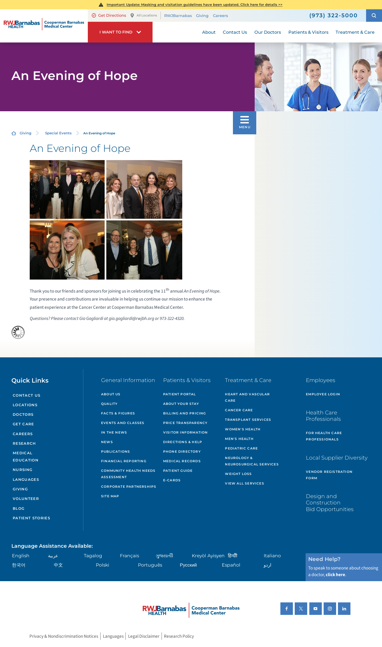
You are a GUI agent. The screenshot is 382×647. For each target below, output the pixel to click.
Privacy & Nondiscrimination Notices (63, 636)
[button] (374, 15)
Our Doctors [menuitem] (267, 32)
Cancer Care (239, 410)
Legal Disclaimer (143, 636)
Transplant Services (248, 420)
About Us (111, 394)
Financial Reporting (123, 461)
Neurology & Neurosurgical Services (252, 461)
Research (24, 443)
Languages (26, 479)
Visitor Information (185, 432)
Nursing (22, 470)
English (20, 555)
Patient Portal (179, 394)
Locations (25, 405)
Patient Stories (31, 518)
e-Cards (172, 480)
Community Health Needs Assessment (128, 474)
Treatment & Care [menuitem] (355, 32)
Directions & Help (182, 442)
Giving (202, 15)
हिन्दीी (232, 555)
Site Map (110, 496)
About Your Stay (181, 404)
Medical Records (182, 461)
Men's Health (239, 439)
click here (335, 574)
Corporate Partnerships (128, 487)
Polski (102, 565)
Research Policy (179, 636)
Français (129, 555)
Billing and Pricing (184, 413)
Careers (220, 15)
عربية (53, 555)
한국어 (18, 565)
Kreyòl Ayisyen (208, 555)
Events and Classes (123, 423)
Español (231, 565)
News (107, 442)
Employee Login (323, 394)
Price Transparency (185, 423)
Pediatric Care (241, 448)
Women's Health (243, 429)
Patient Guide (178, 471)
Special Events (58, 133)
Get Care (23, 424)
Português (150, 565)
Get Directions (109, 15)
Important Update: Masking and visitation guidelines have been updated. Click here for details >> (195, 4)
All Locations (143, 15)
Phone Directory (182, 451)
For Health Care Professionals (324, 436)
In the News (114, 432)
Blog (18, 508)
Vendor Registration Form (329, 475)
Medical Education (25, 456)
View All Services (244, 483)
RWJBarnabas (178, 15)
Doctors (23, 414)
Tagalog (93, 555)
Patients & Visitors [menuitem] (308, 32)
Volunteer (26, 498)
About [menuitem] (209, 32)
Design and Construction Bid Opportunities (330, 502)
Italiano (272, 555)
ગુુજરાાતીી (164, 555)
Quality (109, 404)
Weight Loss (238, 474)
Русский (188, 565)
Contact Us (26, 395)
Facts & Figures (118, 413)
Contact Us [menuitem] (235, 32)
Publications (115, 451)
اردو (267, 565)
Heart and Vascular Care (247, 397)
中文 (58, 565)
